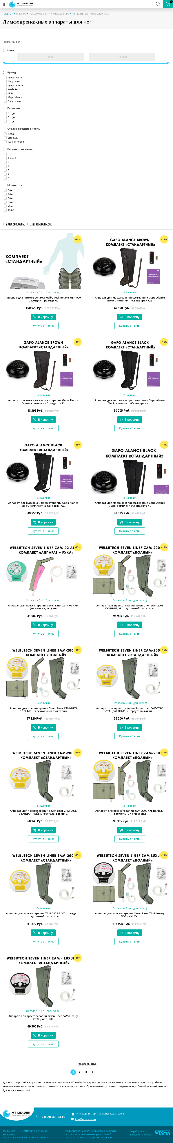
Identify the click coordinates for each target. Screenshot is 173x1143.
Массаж (21, 13)
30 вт (9, 198)
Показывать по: (41, 224)
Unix (8, 93)
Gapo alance (13, 97)
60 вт (9, 194)
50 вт (9, 190)
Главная (8, 13)
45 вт (9, 206)
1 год (9, 121)
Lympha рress (14, 77)
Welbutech (12, 89)
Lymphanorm (13, 85)
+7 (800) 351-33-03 (52, 1117)
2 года (9, 113)
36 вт (9, 202)
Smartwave (12, 101)
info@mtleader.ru (85, 1119)
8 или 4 (10, 158)
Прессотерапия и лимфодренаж (49, 13)
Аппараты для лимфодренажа (90, 13)
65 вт (9, 210)
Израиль (11, 137)
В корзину (43, 317)
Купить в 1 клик (43, 325)
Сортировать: (15, 224)
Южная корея (14, 141)
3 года (9, 117)
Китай (9, 133)
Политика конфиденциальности (94, 1137)
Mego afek (12, 81)
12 (7, 154)
